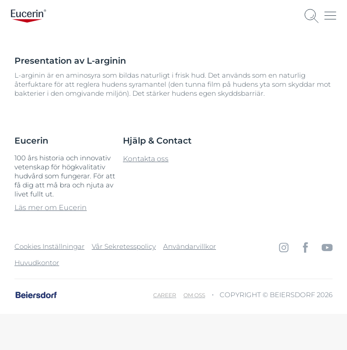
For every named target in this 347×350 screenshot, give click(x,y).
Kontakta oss (146, 158)
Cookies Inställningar (49, 246)
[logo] (28, 16)
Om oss (194, 295)
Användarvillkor (189, 246)
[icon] (283, 247)
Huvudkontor (36, 262)
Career (164, 295)
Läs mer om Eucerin (50, 207)
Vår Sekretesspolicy (124, 246)
